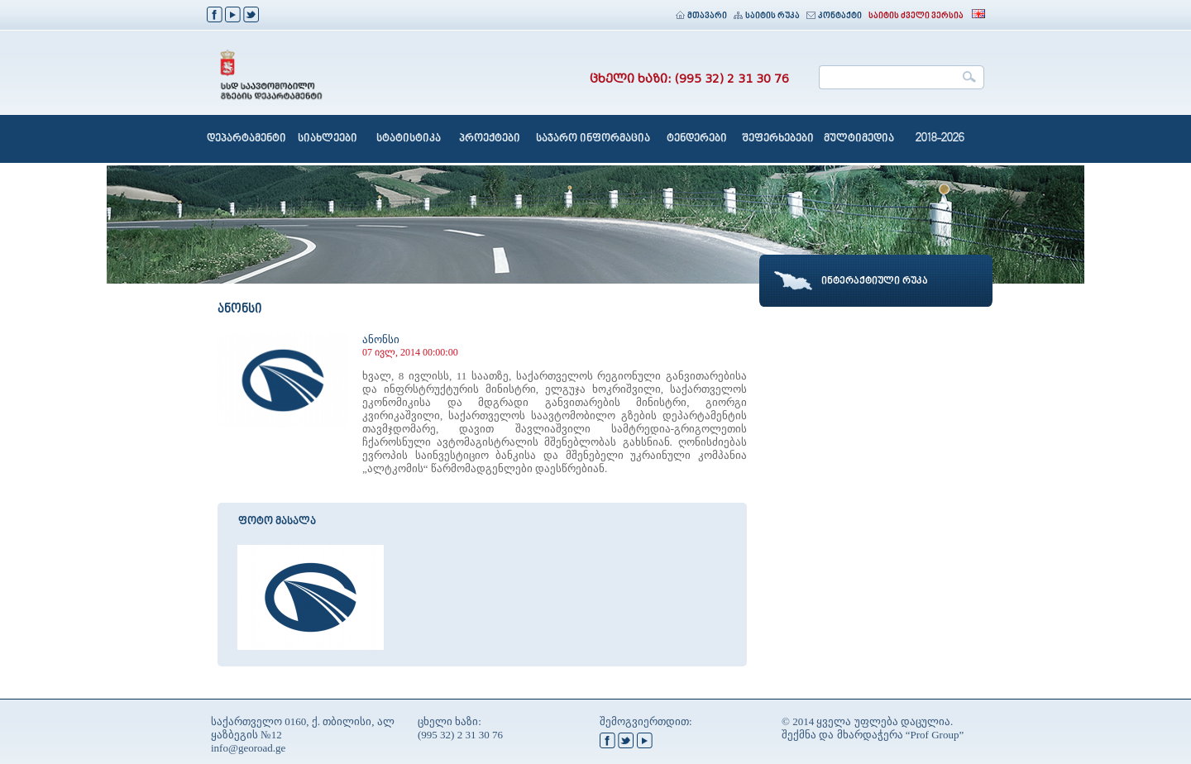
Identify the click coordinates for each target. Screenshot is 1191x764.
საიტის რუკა (767, 16)
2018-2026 (940, 139)
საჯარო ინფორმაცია (593, 139)
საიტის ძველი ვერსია (916, 16)
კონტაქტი (834, 16)
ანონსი (380, 339)
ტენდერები (697, 139)
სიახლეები (327, 139)
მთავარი (701, 16)
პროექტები (489, 139)
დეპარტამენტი (246, 139)
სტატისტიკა (408, 139)
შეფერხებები (778, 139)
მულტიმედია (859, 139)
